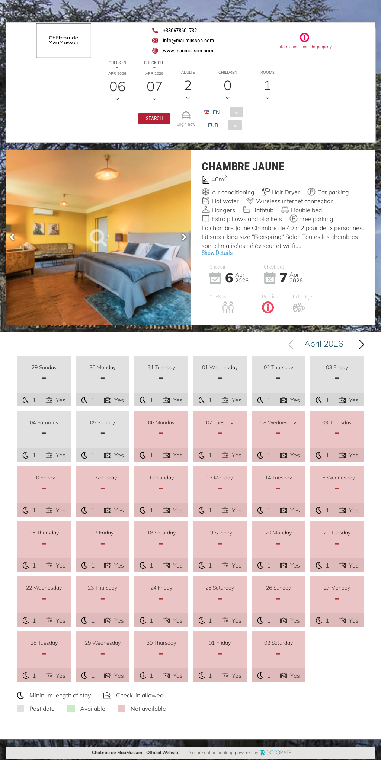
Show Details (217, 252)
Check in (117, 63)
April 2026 (323, 345)
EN (216, 112)
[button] (154, 118)
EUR (213, 125)
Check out (154, 63)
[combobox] (226, 112)
